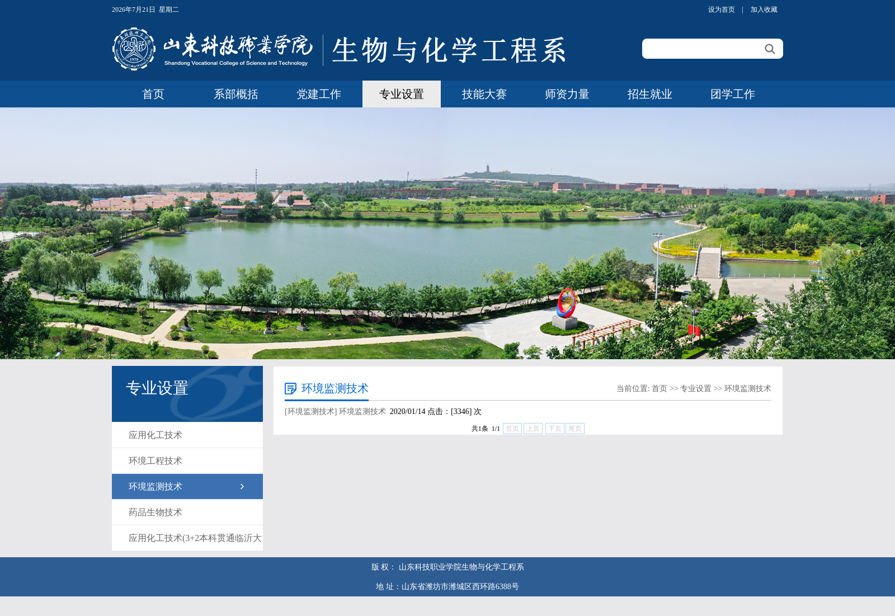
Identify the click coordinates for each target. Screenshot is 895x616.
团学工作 (732, 94)
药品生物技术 (155, 512)
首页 (153, 94)
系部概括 (236, 94)
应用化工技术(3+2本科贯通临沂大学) (195, 542)
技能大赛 (484, 94)
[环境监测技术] (311, 411)
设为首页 (721, 9)
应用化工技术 (155, 435)
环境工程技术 (155, 460)
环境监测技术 (155, 486)
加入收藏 (764, 9)
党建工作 (318, 94)
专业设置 (401, 94)
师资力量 (567, 94)
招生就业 (650, 94)
